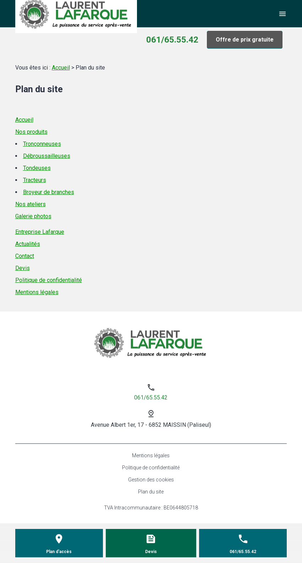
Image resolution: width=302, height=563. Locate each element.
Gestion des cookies (151, 479)
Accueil (61, 67)
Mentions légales (37, 292)
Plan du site (151, 492)
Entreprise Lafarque (39, 231)
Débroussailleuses (46, 156)
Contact (24, 256)
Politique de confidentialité (48, 280)
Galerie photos (33, 216)
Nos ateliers (30, 204)
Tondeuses (37, 168)
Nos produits (31, 131)
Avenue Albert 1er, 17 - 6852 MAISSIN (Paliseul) (151, 424)
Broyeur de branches (48, 192)
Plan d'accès (59, 551)
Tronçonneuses (42, 143)
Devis (22, 268)
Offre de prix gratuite (245, 39)
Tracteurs (34, 180)
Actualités (27, 244)
